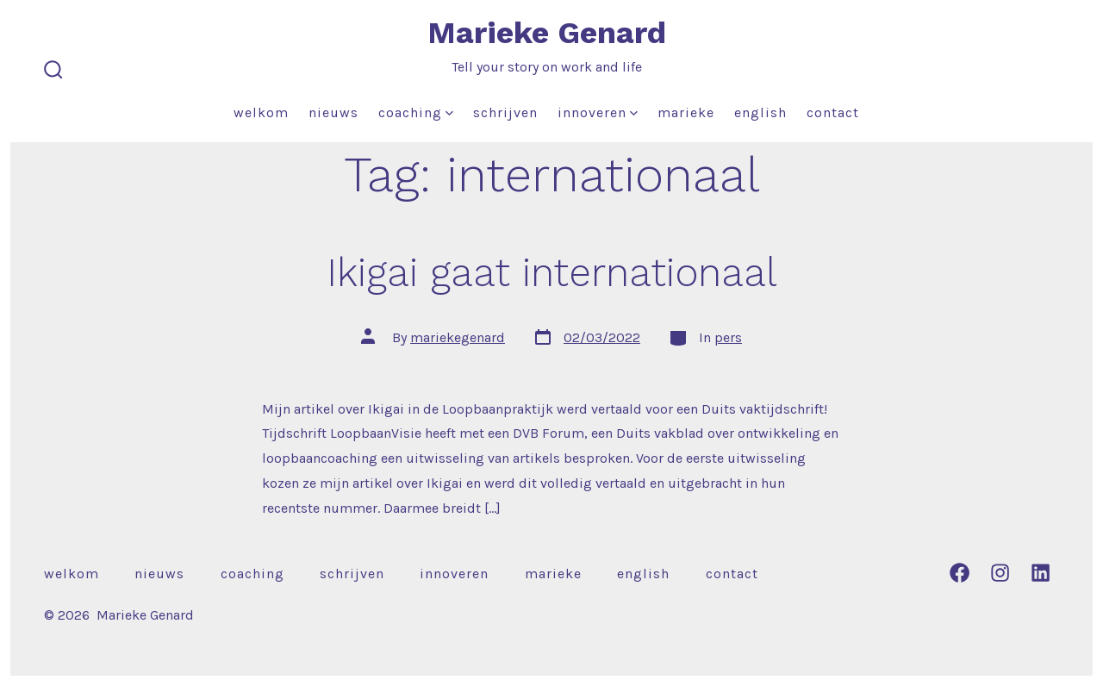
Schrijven (505, 112)
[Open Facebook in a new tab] (959, 572)
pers (728, 337)
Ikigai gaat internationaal (552, 272)
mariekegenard (457, 337)
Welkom (261, 112)
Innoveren (598, 112)
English (760, 112)
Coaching (415, 112)
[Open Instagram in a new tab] (1000, 572)
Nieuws (333, 112)
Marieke (685, 112)
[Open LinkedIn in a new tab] (1040, 572)
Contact (833, 112)
